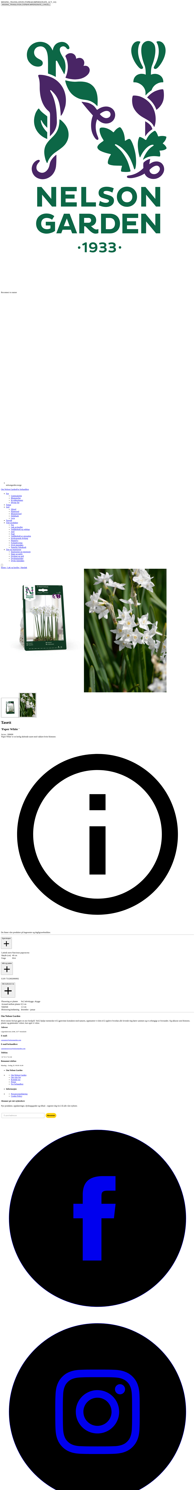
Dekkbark (15, 516)
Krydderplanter (17, 500)
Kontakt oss (15, 1080)
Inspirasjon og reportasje (21, 552)
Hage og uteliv (17, 554)
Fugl (13, 534)
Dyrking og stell (17, 556)
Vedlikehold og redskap (20, 529)
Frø (12, 525)
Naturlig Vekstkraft (18, 547)
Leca (13, 518)
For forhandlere (22, 489)
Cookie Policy (16, 1096)
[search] (2, 565)
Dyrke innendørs (17, 561)
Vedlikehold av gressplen (21, 536)
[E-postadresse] (23, 1115)
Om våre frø (16, 1077)
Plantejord (15, 511)
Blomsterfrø (16, 498)
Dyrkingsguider (17, 558)
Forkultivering (16, 543)
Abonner (51, 1115)
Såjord (13, 509)
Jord (12, 532)
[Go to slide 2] (28, 705)
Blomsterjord (16, 514)
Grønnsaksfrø (16, 496)
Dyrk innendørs (17, 545)
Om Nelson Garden (8, 489)
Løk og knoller (17, 527)
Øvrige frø (15, 502)
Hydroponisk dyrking (19, 538)
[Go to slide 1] (10, 707)
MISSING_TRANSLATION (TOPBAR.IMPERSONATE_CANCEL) (26, 4)
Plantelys (14, 541)
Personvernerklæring (19, 1094)
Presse (13, 1082)
